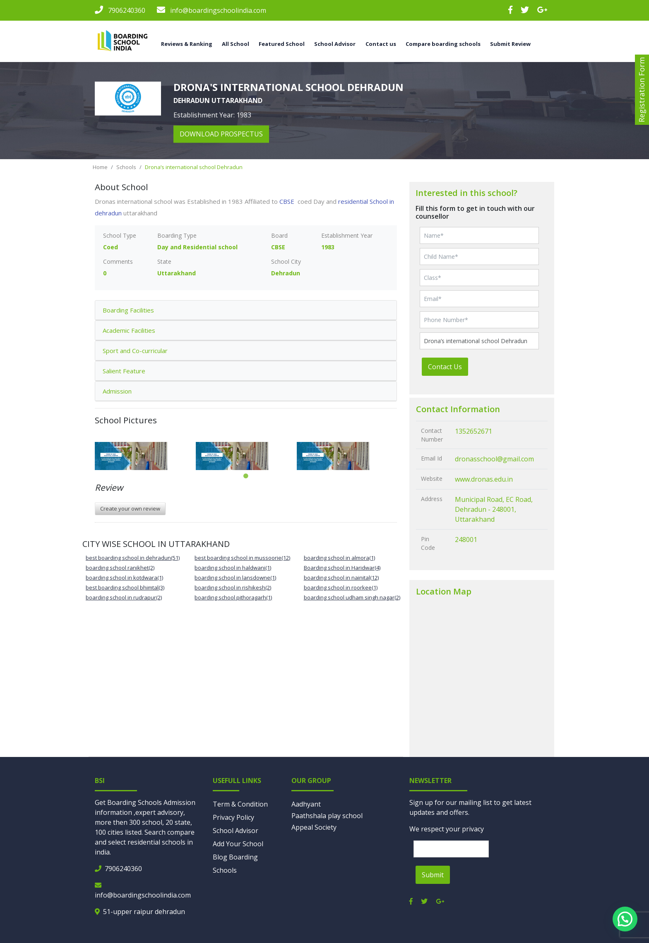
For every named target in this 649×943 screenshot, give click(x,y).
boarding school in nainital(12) (341, 577)
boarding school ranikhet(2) (120, 567)
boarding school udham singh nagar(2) (352, 597)
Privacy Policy (233, 817)
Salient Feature (124, 371)
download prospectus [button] (221, 134)
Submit (433, 874)
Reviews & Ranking (186, 44)
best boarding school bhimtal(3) (125, 587)
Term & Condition (240, 804)
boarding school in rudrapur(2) (124, 597)
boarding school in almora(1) (339, 557)
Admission (117, 391)
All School (235, 44)
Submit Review (510, 44)
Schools (126, 167)
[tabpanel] (145, 456)
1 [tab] (246, 476)
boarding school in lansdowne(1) (235, 577)
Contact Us (445, 366)
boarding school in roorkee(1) (340, 587)
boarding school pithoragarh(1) (233, 597)
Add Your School (238, 843)
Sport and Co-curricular (135, 350)
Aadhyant (306, 804)
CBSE (287, 201)
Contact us (380, 44)
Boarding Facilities (128, 310)
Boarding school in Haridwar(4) (342, 567)
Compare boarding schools (443, 44)
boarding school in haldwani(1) (233, 567)
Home (100, 167)
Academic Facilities (129, 330)
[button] (625, 919)
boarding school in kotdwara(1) (124, 577)
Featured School (282, 44)
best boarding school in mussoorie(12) (242, 557)
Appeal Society (314, 827)
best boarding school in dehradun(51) (133, 557)
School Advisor (335, 44)
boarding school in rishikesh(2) (233, 587)
